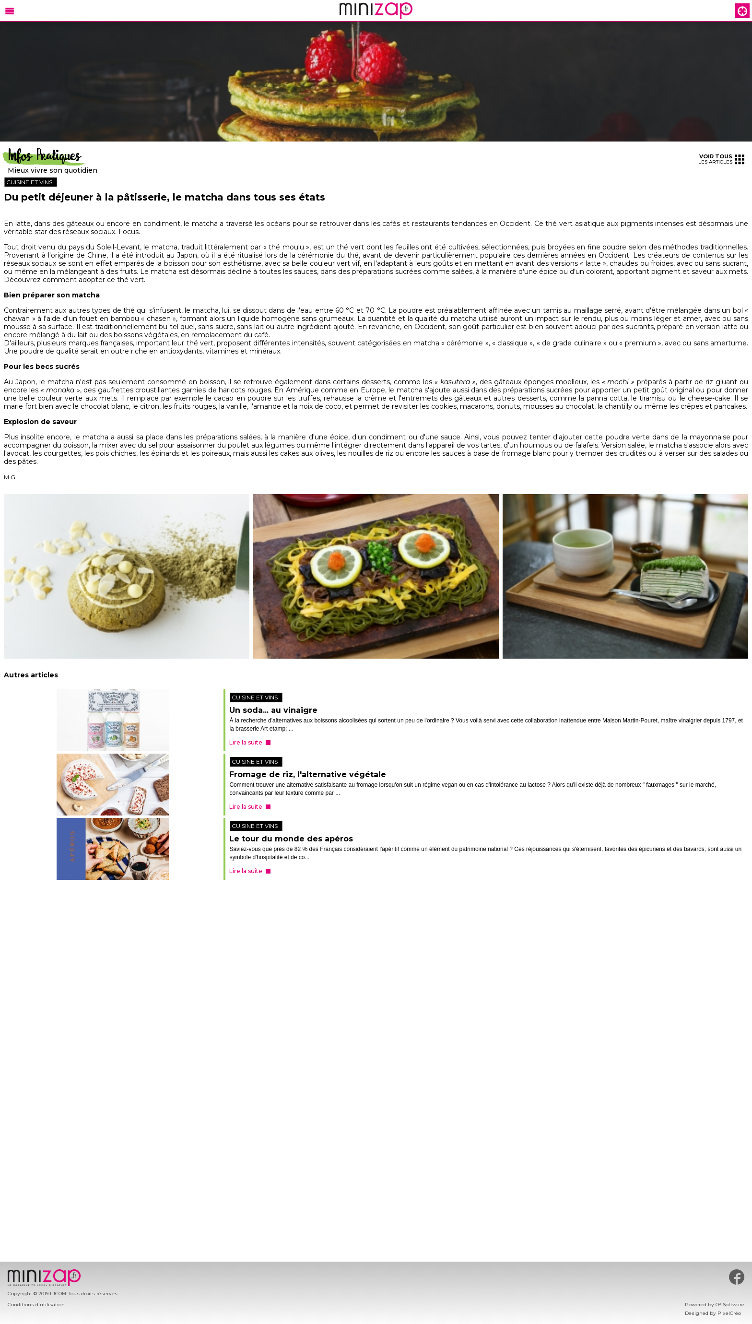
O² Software (730, 1304)
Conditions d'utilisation (36, 1304)
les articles (721, 159)
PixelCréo (729, 1313)
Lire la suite (245, 742)
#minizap (736, 1277)
